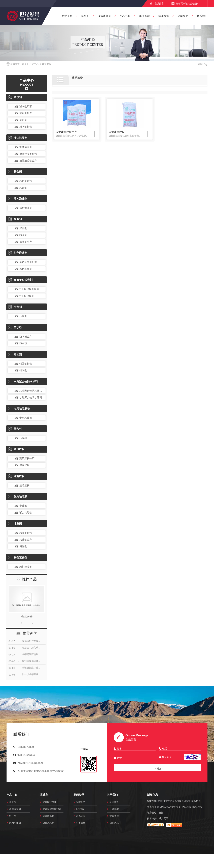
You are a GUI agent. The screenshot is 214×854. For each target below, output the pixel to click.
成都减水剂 (20, 119)
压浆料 (15, 428)
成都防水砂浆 (50, 802)
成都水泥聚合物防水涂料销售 (29, 390)
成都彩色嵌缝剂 (23, 268)
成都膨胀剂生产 (23, 241)
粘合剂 (15, 171)
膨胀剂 (15, 219)
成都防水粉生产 (23, 336)
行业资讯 (80, 809)
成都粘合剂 (20, 187)
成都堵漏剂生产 (23, 539)
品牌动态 (80, 802)
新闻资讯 (163, 16)
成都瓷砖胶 (20, 505)
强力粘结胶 (18, 496)
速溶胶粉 (16, 476)
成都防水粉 (20, 343)
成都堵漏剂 (20, 234)
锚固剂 (15, 354)
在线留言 (159, 3)
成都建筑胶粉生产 (24, 458)
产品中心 (125, 16)
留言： (135, 758)
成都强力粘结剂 (23, 512)
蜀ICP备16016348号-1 (168, 806)
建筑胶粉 (46, 64)
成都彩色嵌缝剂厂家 (25, 262)
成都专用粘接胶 (23, 417)
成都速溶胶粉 (21, 485)
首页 (24, 64)
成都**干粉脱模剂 (24, 295)
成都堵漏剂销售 (23, 532)
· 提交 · (159, 768)
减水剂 (85, 16)
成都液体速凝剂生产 (25, 160)
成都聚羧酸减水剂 (52, 809)
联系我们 (202, 16)
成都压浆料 (20, 438)
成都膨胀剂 (20, 228)
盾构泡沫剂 (18, 198)
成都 (161, 812)
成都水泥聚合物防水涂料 (28, 397)
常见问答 (80, 816)
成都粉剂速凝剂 (23, 566)
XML (199, 806)
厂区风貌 (114, 809)
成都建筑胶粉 (21, 465)
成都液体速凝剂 (23, 147)
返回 (202, 64)
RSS (194, 806)
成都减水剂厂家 (23, 106)
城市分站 (152, 812)
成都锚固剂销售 (23, 363)
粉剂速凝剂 (18, 557)
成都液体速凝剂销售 (25, 153)
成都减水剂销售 (23, 126)
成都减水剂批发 (23, 113)
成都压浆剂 (20, 316)
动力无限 (163, 818)
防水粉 (15, 327)
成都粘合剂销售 (23, 180)
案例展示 (144, 16)
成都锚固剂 (20, 370)
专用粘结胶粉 (19, 408)
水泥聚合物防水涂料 (23, 381)
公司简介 (182, 16)
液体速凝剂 (104, 16)
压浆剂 (15, 307)
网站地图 (186, 806)
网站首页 (67, 16)
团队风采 (114, 822)
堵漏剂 (15, 523)
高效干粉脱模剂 (20, 279)
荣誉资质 (114, 816)
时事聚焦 (80, 822)
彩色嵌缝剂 (18, 252)
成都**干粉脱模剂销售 (26, 289)
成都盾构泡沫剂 (23, 207)
